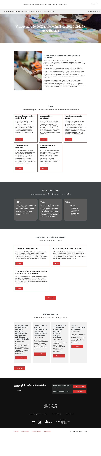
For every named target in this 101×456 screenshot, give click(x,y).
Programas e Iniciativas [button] (32, 11)
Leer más (23, 375)
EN (97, 2)
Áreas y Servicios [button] (18, 11)
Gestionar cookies (49, 448)
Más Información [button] (88, 11)
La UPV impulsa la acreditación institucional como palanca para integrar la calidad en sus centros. (40, 345)
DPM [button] (57, 11)
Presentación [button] (7, 11)
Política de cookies (9, 436)
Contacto (18, 407)
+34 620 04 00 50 (70, 430)
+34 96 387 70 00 (56, 430)
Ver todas (19, 385)
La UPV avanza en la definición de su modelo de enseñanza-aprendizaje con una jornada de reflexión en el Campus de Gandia (22, 347)
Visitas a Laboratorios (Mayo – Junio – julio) (78, 342)
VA (91, 2)
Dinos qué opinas (80, 403)
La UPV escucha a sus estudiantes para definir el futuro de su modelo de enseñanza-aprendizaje (59, 346)
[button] (97, 11)
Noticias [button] (73, 11)
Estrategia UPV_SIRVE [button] (47, 11)
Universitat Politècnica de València (80, 448)
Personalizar (25, 450)
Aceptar (7, 450)
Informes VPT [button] (65, 11)
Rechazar (15, 450)
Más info (19, 144)
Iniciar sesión (94, 4)
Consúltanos (80, 408)
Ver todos (50, 313)
